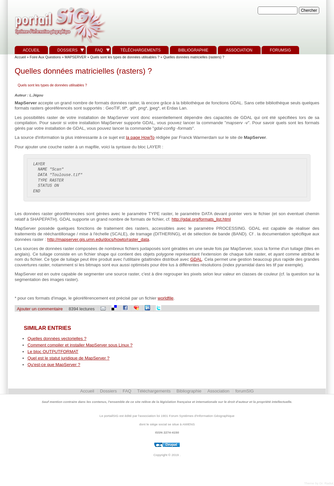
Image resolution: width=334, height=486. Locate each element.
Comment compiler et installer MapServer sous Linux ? (79, 345)
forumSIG (280, 50)
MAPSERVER (75, 57)
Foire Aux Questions (45, 57)
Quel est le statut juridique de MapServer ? (68, 358)
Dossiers (67, 50)
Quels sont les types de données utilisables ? (124, 57)
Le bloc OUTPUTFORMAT (52, 351)
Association (239, 50)
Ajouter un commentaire (40, 308)
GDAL (196, 259)
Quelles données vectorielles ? (56, 338)
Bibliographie (193, 50)
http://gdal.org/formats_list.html (201, 219)
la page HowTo (140, 137)
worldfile (166, 298)
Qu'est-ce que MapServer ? (53, 364)
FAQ (99, 50)
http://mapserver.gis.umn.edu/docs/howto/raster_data (98, 239)
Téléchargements (140, 50)
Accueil (31, 50)
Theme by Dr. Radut (318, 483)
